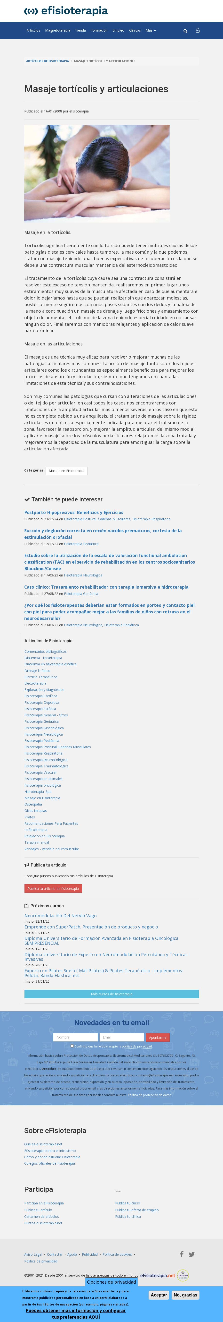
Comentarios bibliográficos (45, 651)
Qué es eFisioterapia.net (43, 1150)
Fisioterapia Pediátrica (81, 543)
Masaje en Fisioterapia (66, 470)
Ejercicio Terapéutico (40, 677)
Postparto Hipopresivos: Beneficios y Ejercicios (75, 512)
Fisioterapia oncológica (42, 789)
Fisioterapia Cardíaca (40, 697)
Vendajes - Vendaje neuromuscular (51, 854)
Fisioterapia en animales (43, 782)
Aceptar (159, 1295)
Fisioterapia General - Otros (46, 717)
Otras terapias (35, 815)
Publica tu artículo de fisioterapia (53, 894)
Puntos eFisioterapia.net (43, 1229)
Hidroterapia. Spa (37, 795)
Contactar (55, 1260)
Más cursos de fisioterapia (111, 999)
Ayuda (72, 1260)
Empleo (118, 30)
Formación (99, 30)
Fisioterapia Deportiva (41, 704)
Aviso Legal (33, 1260)
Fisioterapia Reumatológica (45, 763)
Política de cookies (117, 1260)
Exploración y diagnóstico (44, 690)
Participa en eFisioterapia (44, 1209)
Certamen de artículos (41, 1222)
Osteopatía (33, 809)
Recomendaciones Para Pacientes (51, 828)
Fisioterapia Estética (40, 710)
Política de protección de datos (149, 1101)
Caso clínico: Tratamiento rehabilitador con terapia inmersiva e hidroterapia (107, 587)
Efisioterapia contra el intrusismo (50, 1156)
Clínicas (135, 30)
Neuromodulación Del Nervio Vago (60, 921)
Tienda (80, 30)
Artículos (33, 30)
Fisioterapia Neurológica (83, 575)
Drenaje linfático (37, 671)
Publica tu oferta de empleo (137, 1216)
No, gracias (185, 1295)
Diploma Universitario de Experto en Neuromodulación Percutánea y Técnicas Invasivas (106, 962)
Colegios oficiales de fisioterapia (49, 1169)
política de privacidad (137, 1052)
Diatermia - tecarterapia (43, 658)
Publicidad (90, 1260)
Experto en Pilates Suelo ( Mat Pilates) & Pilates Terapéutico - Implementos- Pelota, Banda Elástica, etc (103, 978)
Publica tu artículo (38, 1216)
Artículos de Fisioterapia (48, 61)
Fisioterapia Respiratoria (151, 519)
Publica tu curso (127, 1209)
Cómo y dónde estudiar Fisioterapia (52, 1163)
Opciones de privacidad (111, 1283)
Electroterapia (35, 684)
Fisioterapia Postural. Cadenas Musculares (97, 519)
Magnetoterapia (57, 30)
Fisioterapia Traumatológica (46, 769)
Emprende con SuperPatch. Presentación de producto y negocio (91, 933)
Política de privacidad (40, 1267)
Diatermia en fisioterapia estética (50, 664)
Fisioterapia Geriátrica (81, 593)
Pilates (29, 822)
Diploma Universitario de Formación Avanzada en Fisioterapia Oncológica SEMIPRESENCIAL (101, 946)
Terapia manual (36, 848)
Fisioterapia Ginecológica (44, 730)
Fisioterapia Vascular (40, 776)
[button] (198, 30)
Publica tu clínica (128, 1222)
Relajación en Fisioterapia (44, 841)
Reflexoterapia (35, 835)
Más (151, 30)
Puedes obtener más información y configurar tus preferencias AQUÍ (76, 1314)
